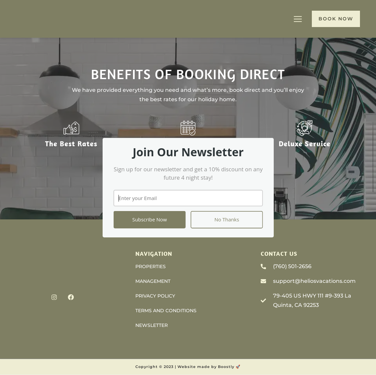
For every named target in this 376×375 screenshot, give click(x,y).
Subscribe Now (149, 219)
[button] (188, 152)
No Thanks (226, 219)
